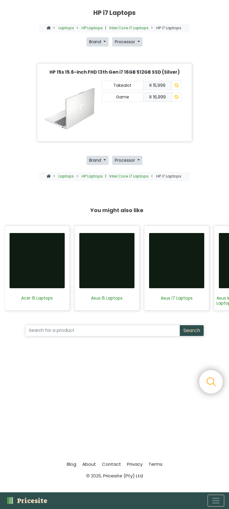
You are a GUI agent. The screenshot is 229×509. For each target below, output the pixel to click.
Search (191, 330)
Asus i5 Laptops (107, 298)
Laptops (66, 27)
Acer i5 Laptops (37, 298)
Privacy (135, 464)
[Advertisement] (114, 400)
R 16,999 (157, 97)
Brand (95, 42)
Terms (155, 464)
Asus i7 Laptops (177, 298)
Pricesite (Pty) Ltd (123, 476)
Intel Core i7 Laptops (128, 27)
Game (122, 97)
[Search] (102, 330)
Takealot (122, 85)
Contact (111, 464)
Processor (125, 42)
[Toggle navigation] (216, 501)
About (89, 464)
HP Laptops (92, 27)
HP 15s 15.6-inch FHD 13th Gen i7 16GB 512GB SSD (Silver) (114, 72)
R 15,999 (157, 85)
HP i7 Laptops (168, 27)
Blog (71, 464)
